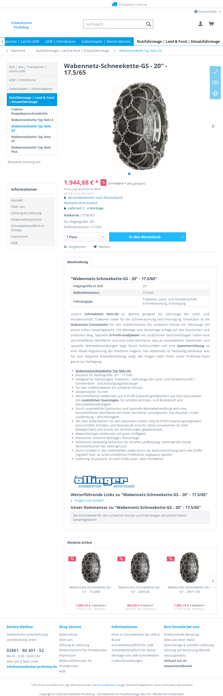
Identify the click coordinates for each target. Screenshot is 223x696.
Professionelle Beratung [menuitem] (181, 634)
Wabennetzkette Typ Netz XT (31, 139)
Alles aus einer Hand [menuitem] (179, 640)
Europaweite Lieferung (105, 4)
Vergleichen (75, 247)
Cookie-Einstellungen (127, 661)
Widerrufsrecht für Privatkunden (83, 650)
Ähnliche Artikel (79, 542)
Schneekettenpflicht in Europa (27, 228)
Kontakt (16, 200)
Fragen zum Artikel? (87, 500)
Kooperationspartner (26, 219)
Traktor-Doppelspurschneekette (29, 111)
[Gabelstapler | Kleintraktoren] (106, 41)
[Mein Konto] (200, 24)
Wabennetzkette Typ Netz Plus (31, 149)
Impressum (19, 236)
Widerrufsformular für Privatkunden (75, 663)
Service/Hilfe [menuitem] (206, 11)
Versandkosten (106, 685)
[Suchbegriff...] (118, 24)
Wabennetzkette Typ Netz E (32, 120)
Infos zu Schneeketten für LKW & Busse (136, 637)
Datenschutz (68, 634)
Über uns (18, 207)
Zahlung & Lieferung (26, 213)
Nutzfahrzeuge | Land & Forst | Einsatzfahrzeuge (31, 99)
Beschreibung (77, 262)
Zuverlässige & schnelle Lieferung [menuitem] (189, 645)
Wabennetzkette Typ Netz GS (31, 128)
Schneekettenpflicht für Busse (134, 650)
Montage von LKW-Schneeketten (135, 655)
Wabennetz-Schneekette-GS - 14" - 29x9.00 (140, 589)
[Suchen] (148, 24)
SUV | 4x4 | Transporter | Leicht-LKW (28, 69)
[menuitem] (118, 24)
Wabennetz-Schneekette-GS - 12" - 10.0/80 (90, 589)
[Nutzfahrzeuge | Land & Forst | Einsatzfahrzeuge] (178, 41)
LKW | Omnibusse (22, 80)
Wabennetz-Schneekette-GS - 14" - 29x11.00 (189, 589)
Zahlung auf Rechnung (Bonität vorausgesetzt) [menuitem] (187, 652)
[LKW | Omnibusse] (60, 41)
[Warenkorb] (211, 24)
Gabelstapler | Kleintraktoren (31, 89)
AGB (14, 243)
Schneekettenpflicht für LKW (132, 645)
